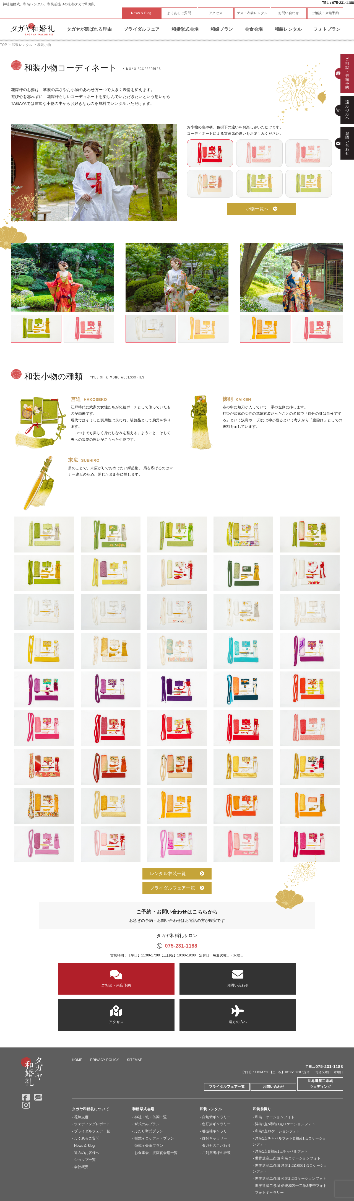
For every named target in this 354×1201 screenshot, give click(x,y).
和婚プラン (221, 29)
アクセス (216, 13)
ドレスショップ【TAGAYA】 (226, 1181)
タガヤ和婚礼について (90, 1067)
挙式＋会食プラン (148, 1104)
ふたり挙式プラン (148, 1090)
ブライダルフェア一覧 (177, 888)
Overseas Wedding (267, 1181)
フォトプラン (326, 29)
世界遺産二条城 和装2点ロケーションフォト (290, 1137)
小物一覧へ (262, 208)
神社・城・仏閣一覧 (150, 1075)
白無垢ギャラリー (216, 1075)
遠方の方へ (268, 978)
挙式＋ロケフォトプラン (154, 1097)
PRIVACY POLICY (104, 1018)
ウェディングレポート (92, 1083)
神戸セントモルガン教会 (181, 1181)
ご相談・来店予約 (85, 978)
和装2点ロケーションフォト (277, 1090)
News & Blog (141, 13)
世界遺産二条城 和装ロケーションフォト (288, 1117)
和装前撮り (262, 1067)
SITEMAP (134, 1018)
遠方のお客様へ (86, 1111)
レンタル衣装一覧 (177, 873)
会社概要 (81, 1125)
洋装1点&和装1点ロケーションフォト (285, 1083)
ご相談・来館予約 (325, 13)
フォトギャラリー (269, 1151)
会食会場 (254, 29)
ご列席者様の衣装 (216, 1111)
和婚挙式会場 (185, 29)
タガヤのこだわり (216, 1104)
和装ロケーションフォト (275, 1075)
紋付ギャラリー (214, 1097)
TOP (3, 45)
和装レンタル (288, 29)
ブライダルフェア (142, 29)
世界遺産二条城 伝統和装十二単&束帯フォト (291, 1144)
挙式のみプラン (147, 1083)
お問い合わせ (288, 13)
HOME (77, 1018)
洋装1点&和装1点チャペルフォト (281, 1110)
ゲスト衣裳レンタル (252, 13)
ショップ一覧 (85, 1118)
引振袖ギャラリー (216, 1090)
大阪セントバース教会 (141, 1181)
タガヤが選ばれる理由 (89, 29)
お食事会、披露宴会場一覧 (156, 1111)
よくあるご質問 (179, 13)
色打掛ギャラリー (216, 1083)
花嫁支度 (81, 1075)
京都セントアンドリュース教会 (95, 1181)
